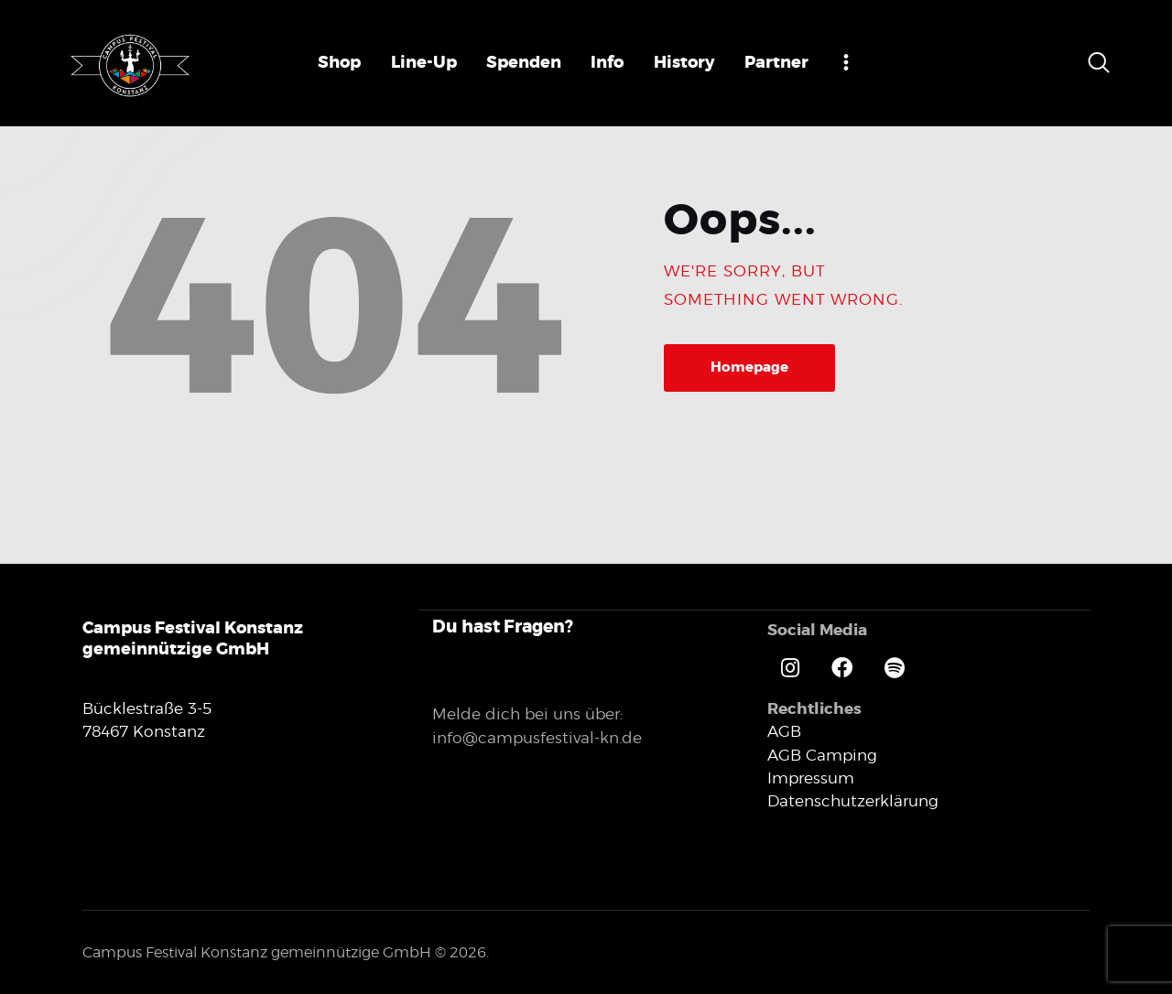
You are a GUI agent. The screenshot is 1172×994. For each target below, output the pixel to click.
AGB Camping (822, 754)
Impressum (810, 777)
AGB (784, 730)
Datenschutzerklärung (853, 800)
